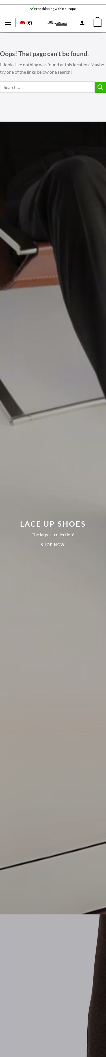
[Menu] (8, 22)
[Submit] (100, 87)
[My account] (82, 22)
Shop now (53, 545)
